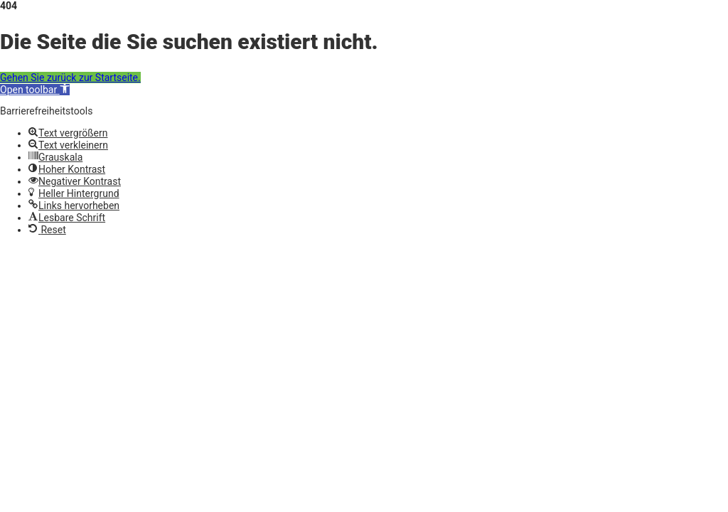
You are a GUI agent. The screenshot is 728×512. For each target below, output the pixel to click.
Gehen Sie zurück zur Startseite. (70, 77)
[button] (35, 89)
